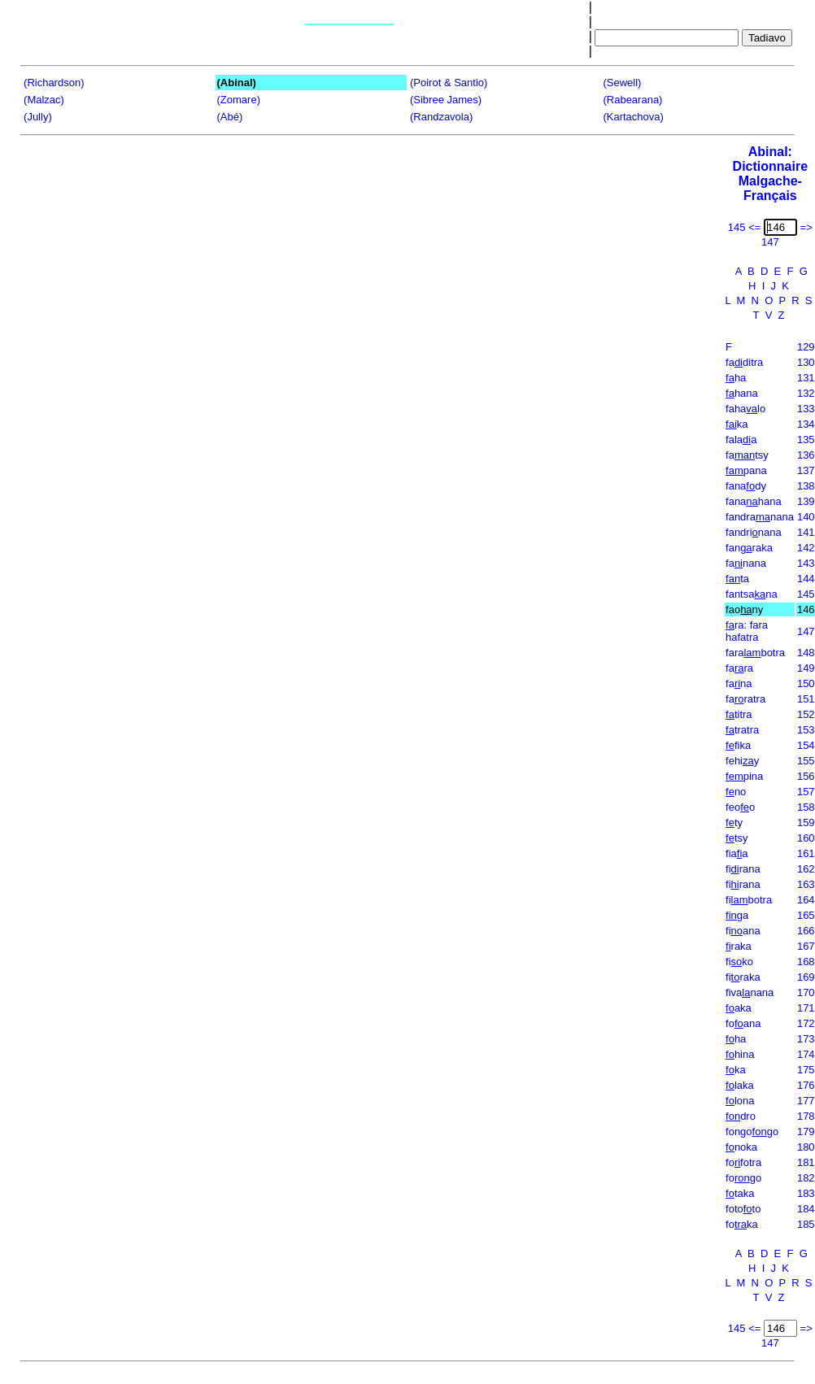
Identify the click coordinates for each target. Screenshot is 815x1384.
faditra (744, 362)
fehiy (742, 761)
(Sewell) (622, 82)
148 (806, 652)
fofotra (743, 1162)
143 (806, 563)
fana (739, 683)
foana (743, 1023)
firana (743, 869)
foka (742, 1224)
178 (806, 1116)
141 (806, 532)
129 (806, 347)
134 (806, 424)
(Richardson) (54, 82)
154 (806, 745)
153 (806, 730)
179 (806, 1131)
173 (806, 1039)
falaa (741, 439)
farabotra (755, 652)
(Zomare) (238, 100)
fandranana (760, 517)
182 (806, 1178)
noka (741, 1147)
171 (806, 1008)
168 (806, 961)
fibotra (749, 900)
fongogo (752, 1131)
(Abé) (230, 117)
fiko (739, 961)
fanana (746, 563)
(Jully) (38, 117)
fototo (743, 1209)
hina (740, 1054)
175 (806, 1070)
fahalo (745, 409)
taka (740, 1193)
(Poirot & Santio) (448, 82)
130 (806, 362)
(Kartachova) (633, 117)
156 (806, 776)
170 (806, 992)
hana (742, 393)
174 (806, 1054)
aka (739, 1008)
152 (806, 714)
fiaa (736, 853)
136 (806, 455)
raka (739, 946)
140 (806, 517)
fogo (743, 1178)
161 (806, 853)
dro (741, 1116)
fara (739, 668)
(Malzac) (44, 100)
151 (806, 699)
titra (739, 714)
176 (806, 1085)
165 (806, 915)
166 (806, 931)
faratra (745, 699)
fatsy (747, 455)
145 (806, 594)
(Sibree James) (446, 100)
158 (806, 807)
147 (806, 631)
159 (806, 822)
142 (806, 548)
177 (806, 1101)
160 (806, 838)
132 (806, 393)
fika (738, 745)
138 (806, 486)
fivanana (750, 992)
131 (806, 378)
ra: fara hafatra (747, 631)
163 (806, 884)
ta (737, 578)
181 (806, 1162)
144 (806, 578)
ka (736, 424)
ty (734, 822)
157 (806, 792)
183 (806, 1193)
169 (806, 977)
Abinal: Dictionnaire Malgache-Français (770, 173)
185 (806, 1224)
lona (740, 1101)
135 (806, 439)
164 (806, 900)
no (736, 792)
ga (737, 915)
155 (806, 761)
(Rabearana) (632, 100)
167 (806, 946)
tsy (736, 838)
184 (806, 1209)
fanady (746, 486)
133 (806, 409)
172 (806, 1023)
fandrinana (754, 532)
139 (806, 501)
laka (740, 1085)
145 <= (744, 227)
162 (806, 869)
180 (806, 1147)
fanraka (749, 548)
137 (806, 470)
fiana (743, 931)
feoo (740, 807)
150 (806, 683)
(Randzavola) (441, 117)
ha (736, 378)
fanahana (754, 501)
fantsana (752, 594)
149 (806, 668)
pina (744, 776)
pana (746, 470)
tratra (742, 730)
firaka (743, 977)
